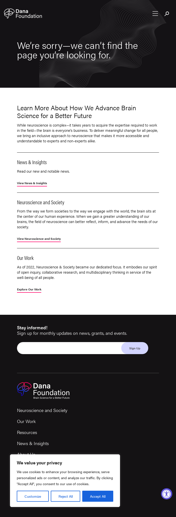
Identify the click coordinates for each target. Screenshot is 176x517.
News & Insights (33, 443)
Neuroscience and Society (42, 410)
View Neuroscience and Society (39, 239)
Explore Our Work (29, 289)
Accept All (98, 496)
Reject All (65, 496)
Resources (27, 432)
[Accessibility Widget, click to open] (166, 493)
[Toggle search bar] (167, 14)
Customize (32, 496)
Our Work (26, 421)
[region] (65, 480)
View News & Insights (32, 183)
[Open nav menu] (155, 13)
